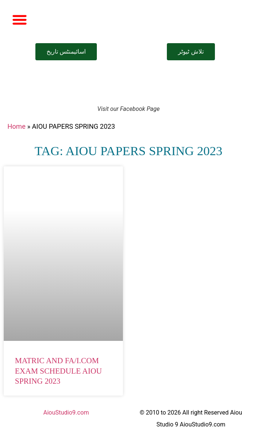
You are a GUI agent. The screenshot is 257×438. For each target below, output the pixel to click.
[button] (19, 19)
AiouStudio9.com (66, 412)
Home (16, 126)
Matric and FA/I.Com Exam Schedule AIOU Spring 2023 (58, 371)
